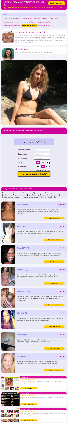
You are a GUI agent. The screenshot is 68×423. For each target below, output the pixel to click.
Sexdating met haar (54, 305)
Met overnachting (45, 25)
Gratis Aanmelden (56, 3)
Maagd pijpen (27, 18)
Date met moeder (54, 218)
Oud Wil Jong (29, 388)
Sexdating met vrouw (54, 240)
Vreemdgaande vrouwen (11, 22)
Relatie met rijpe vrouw (29, 25)
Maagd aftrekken (14, 18)
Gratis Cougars (29, 404)
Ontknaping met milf (54, 326)
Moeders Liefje (28, 420)
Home (5, 18)
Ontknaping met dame (54, 370)
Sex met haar (54, 261)
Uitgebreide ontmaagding (11, 25)
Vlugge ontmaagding (44, 22)
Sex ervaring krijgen (28, 22)
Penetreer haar (54, 348)
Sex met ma (54, 283)
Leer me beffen (54, 18)
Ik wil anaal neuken (40, 18)
